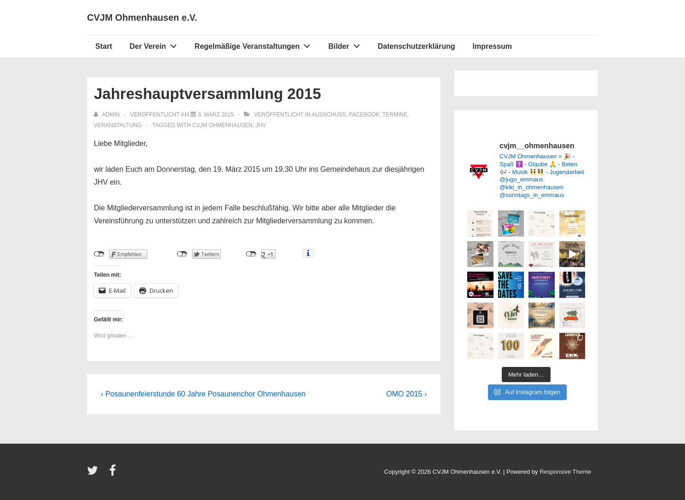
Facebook (364, 114)
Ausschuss (329, 114)
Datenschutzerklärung (416, 46)
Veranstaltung (118, 125)
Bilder (346, 44)
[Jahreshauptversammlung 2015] (215, 114)
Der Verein (155, 44)
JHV (260, 125)
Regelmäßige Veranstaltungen (255, 44)
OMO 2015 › (406, 394)
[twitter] (94, 473)
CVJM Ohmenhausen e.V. (142, 17)
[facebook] (113, 473)
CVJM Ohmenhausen (222, 125)
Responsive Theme (565, 471)
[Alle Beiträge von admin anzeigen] (107, 114)
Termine (395, 114)
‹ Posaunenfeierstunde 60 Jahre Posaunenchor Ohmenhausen (203, 394)
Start (103, 46)
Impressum (492, 46)
